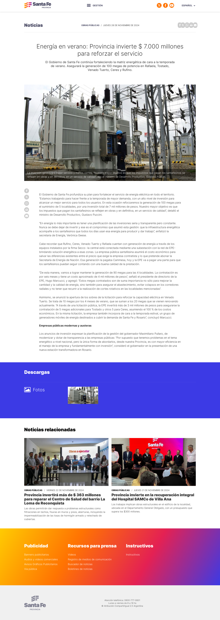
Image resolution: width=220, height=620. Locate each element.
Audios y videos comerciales (41, 558)
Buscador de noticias (80, 563)
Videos (72, 553)
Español (187, 5)
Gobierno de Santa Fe (37, 5)
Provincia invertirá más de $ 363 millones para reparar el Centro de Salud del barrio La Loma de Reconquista (65, 498)
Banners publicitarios (36, 553)
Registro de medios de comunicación (90, 558)
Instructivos (133, 553)
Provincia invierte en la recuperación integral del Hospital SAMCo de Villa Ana (152, 496)
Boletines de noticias (80, 568)
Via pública (30, 568)
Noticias (33, 25)
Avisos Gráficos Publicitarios (41, 563)
